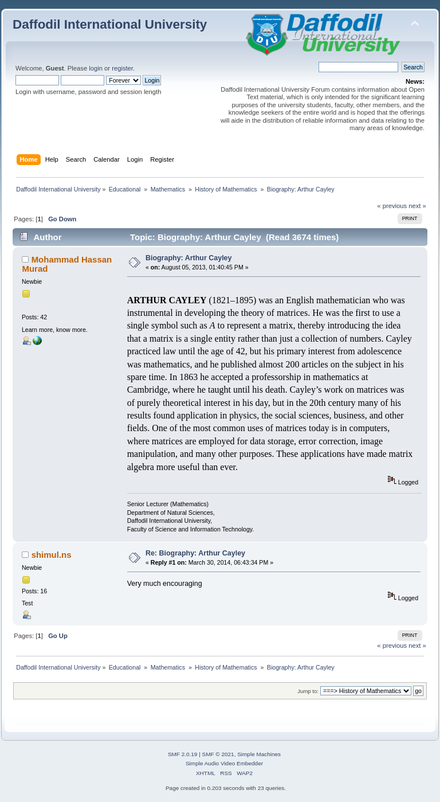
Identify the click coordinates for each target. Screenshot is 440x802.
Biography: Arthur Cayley (189, 258)
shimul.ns (52, 555)
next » (417, 205)
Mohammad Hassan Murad (67, 264)
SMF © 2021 (218, 754)
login (96, 68)
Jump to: (308, 691)
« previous (392, 205)
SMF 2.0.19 (183, 754)
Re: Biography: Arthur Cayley (195, 553)
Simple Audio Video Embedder (224, 763)
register (122, 68)
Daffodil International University (110, 24)
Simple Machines (259, 754)
